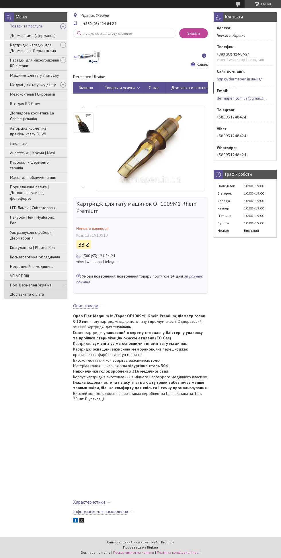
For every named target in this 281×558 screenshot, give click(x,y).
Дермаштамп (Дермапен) (33, 35)
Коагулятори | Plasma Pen (32, 247)
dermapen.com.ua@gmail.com (242, 98)
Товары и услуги (120, 88)
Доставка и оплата (189, 88)
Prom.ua (167, 542)
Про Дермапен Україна (30, 285)
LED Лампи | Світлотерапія (33, 207)
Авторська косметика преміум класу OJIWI (28, 131)
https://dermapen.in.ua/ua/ (239, 79)
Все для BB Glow (25, 103)
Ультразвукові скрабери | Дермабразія (32, 235)
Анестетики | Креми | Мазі (32, 152)
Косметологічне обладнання (35, 257)
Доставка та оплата (27, 294)
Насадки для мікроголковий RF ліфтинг (34, 63)
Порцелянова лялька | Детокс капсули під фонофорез (29, 192)
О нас (154, 88)
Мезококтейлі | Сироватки (32, 94)
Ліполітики (19, 143)
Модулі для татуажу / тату (33, 84)
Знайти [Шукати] (193, 33)
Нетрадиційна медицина (31, 266)
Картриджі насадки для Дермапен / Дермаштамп (33, 47)
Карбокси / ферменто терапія (29, 165)
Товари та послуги (26, 26)
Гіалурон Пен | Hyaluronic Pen (32, 220)
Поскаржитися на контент (133, 552)
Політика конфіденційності (178, 552)
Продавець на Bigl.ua (140, 547)
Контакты (228, 88)
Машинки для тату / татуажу (34, 75)
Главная (86, 88)
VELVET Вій (19, 275)
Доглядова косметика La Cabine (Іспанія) (32, 115)
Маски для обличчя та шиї (33, 177)
